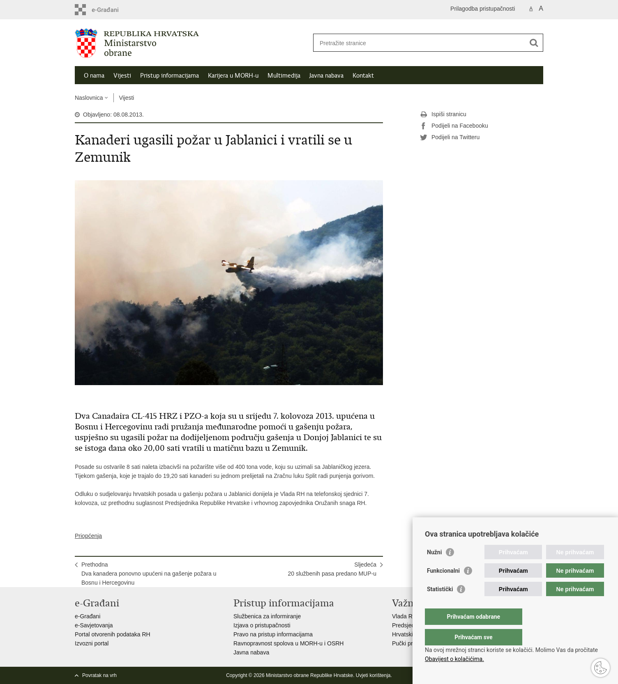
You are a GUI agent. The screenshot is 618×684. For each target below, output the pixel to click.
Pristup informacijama (169, 75)
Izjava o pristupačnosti (262, 625)
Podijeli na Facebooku (454, 126)
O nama (94, 75)
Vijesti (122, 75)
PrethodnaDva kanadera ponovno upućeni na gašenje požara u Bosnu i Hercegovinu (148, 573)
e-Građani (87, 616)
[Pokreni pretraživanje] (534, 42)
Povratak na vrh (99, 675)
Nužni (434, 568)
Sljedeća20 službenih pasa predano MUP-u (332, 569)
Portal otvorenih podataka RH (112, 634)
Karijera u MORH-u (233, 75)
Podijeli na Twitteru (450, 137)
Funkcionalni (443, 587)
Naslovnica (89, 97)
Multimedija (283, 75)
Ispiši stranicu (443, 114)
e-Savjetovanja (94, 625)
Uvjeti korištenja (373, 675)
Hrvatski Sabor (411, 634)
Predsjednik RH (412, 625)
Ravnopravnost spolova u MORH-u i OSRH (288, 643)
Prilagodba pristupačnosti (482, 8)
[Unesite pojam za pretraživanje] (419, 43)
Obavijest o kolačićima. (454, 659)
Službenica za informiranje (267, 616)
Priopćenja (88, 536)
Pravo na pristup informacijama (273, 634)
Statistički (440, 605)
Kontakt (363, 75)
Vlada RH (404, 616)
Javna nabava (326, 75)
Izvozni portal (91, 643)
